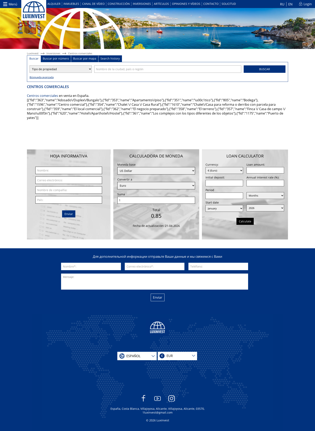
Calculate (245, 221)
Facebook (143, 400)
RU (282, 4)
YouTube (158, 400)
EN (290, 4)
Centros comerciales (80, 53)
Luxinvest (33, 53)
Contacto (211, 4)
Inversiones (142, 4)
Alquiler (53, 4)
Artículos (161, 4)
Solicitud (229, 4)
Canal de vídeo (93, 4)
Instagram (171, 400)
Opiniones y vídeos (186, 4)
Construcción (119, 4)
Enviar (68, 214)
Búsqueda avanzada (42, 77)
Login (308, 4)
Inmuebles (71, 4)
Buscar (264, 69)
